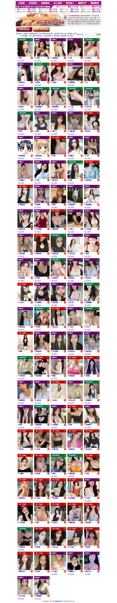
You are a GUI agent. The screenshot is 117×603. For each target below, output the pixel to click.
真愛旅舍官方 (59, 601)
